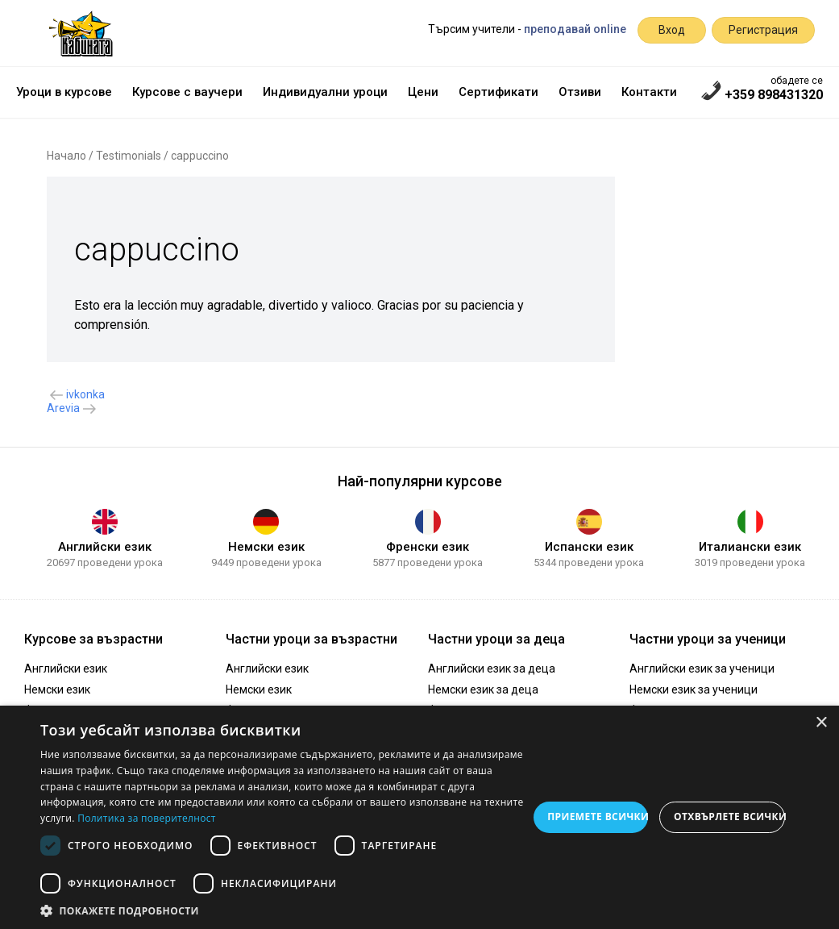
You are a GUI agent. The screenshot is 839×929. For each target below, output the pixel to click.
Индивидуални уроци (325, 92)
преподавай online (575, 29)
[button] (284, 909)
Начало (66, 155)
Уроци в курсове (64, 92)
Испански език (589, 546)
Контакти (649, 92)
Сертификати (498, 92)
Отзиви (580, 92)
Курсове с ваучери (187, 92)
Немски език (266, 546)
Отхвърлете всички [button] (729, 816)
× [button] (821, 723)
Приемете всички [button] (597, 816)
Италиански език (750, 546)
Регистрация (763, 29)
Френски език (427, 546)
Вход (671, 29)
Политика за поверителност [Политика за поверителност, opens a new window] (146, 818)
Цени (423, 92)
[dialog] (419, 817)
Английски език (105, 546)
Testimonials (128, 155)
